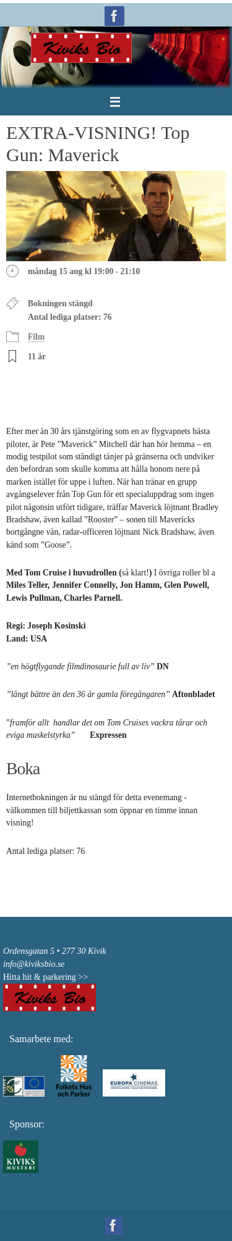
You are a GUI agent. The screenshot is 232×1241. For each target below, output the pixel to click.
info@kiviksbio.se (34, 964)
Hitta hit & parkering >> (45, 977)
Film (36, 336)
